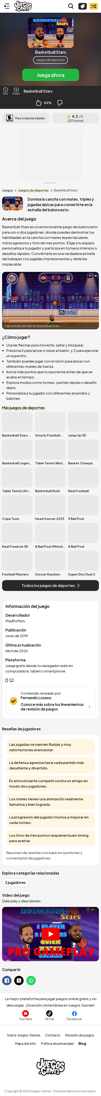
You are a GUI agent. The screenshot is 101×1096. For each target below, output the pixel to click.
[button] (50, 49)
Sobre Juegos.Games (23, 1035)
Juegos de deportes (50, 60)
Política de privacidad (57, 1043)
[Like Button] (39, 102)
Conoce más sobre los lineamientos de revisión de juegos (56, 706)
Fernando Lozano (36, 697)
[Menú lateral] (7, 6)
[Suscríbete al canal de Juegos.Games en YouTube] (25, 1015)
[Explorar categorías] (82, 6)
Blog (82, 1043)
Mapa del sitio (25, 1043)
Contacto (52, 1035)
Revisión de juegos (79, 1035)
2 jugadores (15, 882)
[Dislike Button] (60, 102)
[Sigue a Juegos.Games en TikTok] (49, 1015)
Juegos (7, 190)
